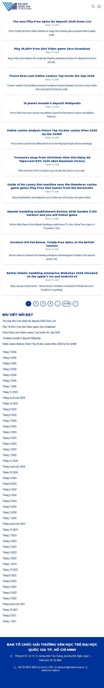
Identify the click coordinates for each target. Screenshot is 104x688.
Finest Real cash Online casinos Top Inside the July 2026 (31, 332)
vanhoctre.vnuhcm (50, 670)
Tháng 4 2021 (9, 615)
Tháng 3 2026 (9, 375)
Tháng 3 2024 (9, 506)
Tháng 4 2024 (9, 501)
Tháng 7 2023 (9, 535)
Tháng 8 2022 (9, 581)
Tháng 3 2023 (9, 552)
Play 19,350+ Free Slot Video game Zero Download (28, 326)
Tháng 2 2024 (9, 512)
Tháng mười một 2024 (13, 466)
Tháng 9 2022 (9, 575)
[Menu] (99, 6)
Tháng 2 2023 (9, 558)
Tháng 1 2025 (9, 455)
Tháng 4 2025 (9, 438)
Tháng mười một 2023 (13, 523)
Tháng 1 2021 (9, 621)
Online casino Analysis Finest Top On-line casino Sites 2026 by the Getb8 (39, 343)
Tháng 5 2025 (9, 432)
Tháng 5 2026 (9, 363)
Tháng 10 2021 (10, 609)
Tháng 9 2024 (9, 478)
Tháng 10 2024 (10, 472)
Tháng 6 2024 (9, 489)
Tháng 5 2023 (9, 546)
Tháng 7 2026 (9, 352)
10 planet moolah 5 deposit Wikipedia (21, 338)
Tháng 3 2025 (9, 443)
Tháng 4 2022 (9, 592)
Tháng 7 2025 (9, 420)
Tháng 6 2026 (9, 357)
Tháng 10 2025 (10, 403)
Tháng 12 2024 (10, 460)
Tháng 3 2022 (9, 598)
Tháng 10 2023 (10, 529)
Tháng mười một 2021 (13, 604)
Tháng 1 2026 (9, 386)
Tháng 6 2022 (9, 586)
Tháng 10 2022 (10, 569)
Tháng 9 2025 (9, 409)
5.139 (66, 303)
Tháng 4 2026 (9, 369)
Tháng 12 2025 (10, 392)
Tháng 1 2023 (9, 564)
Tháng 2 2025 (9, 449)
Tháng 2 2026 (9, 380)
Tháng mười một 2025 (13, 397)
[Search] (93, 6)
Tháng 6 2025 (9, 426)
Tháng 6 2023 (9, 541)
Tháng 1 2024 (9, 518)
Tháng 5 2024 (9, 495)
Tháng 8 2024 (9, 483)
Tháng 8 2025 (9, 415)
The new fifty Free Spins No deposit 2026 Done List (29, 321)
